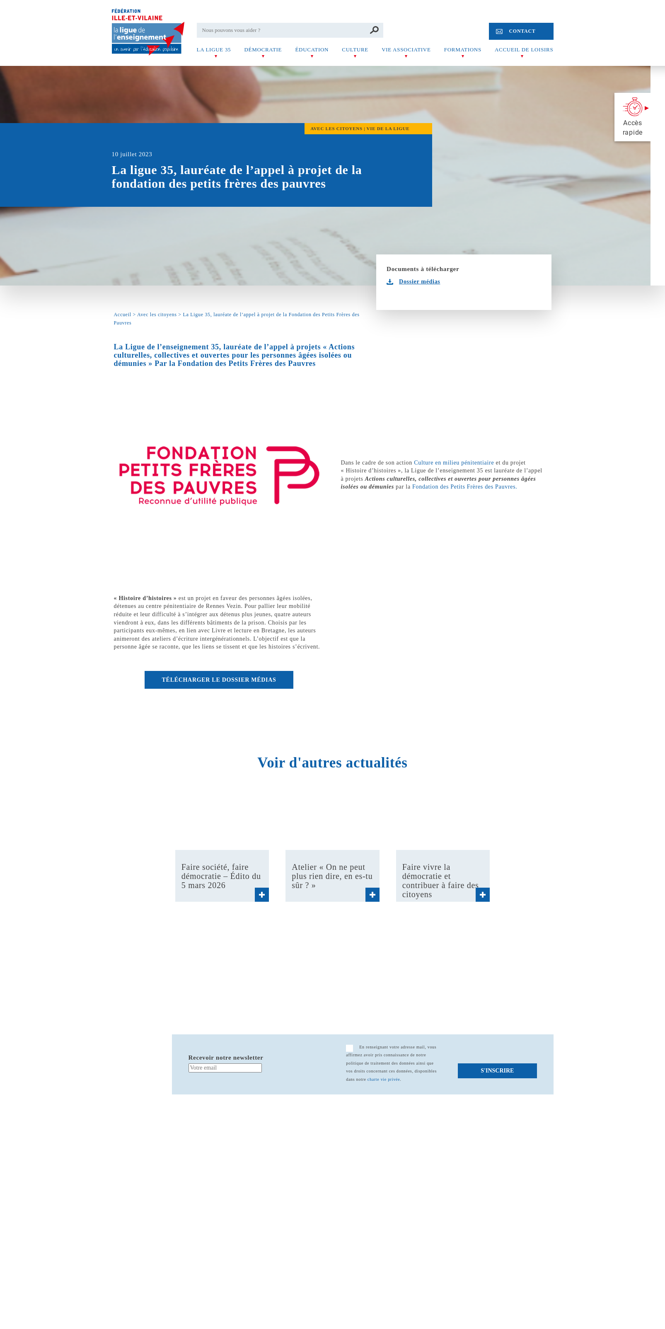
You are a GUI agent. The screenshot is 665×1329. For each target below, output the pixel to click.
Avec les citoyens (157, 314)
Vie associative (406, 49)
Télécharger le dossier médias (219, 680)
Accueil (122, 314)
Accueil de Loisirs (524, 49)
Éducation (312, 49)
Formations (462, 49)
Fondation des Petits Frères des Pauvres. (464, 487)
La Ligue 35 (214, 49)
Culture (355, 49)
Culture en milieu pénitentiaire (454, 463)
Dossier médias (419, 281)
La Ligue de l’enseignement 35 (166, 347)
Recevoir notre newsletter (226, 1057)
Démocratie (263, 49)
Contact (522, 31)
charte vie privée (384, 1079)
